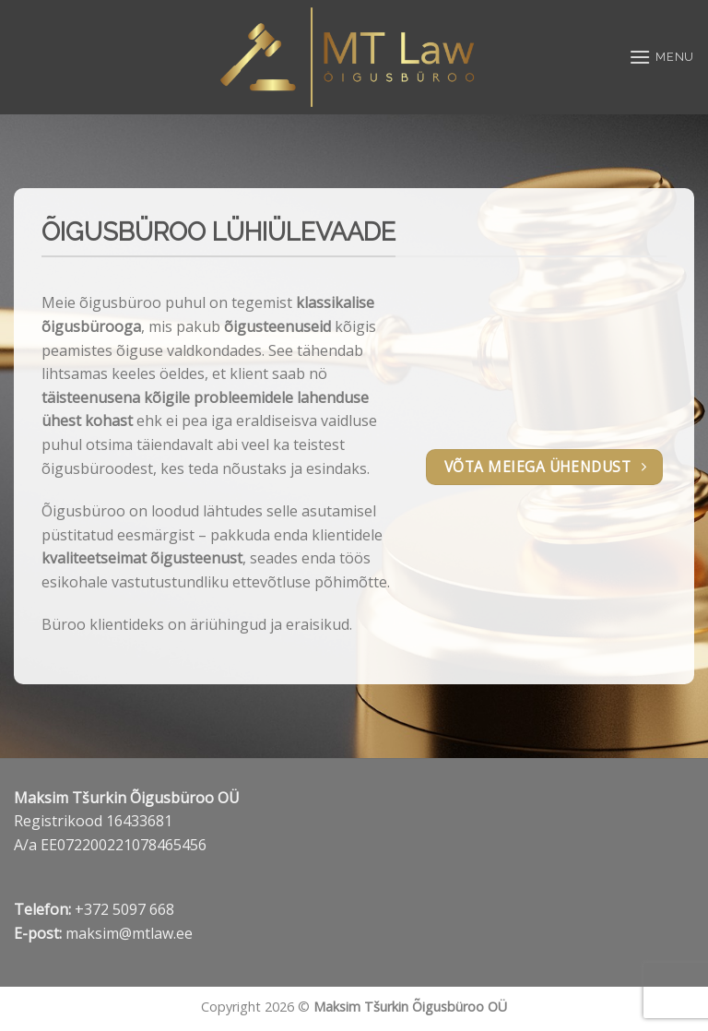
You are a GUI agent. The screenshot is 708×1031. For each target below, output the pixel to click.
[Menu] (661, 56)
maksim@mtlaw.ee (129, 933)
